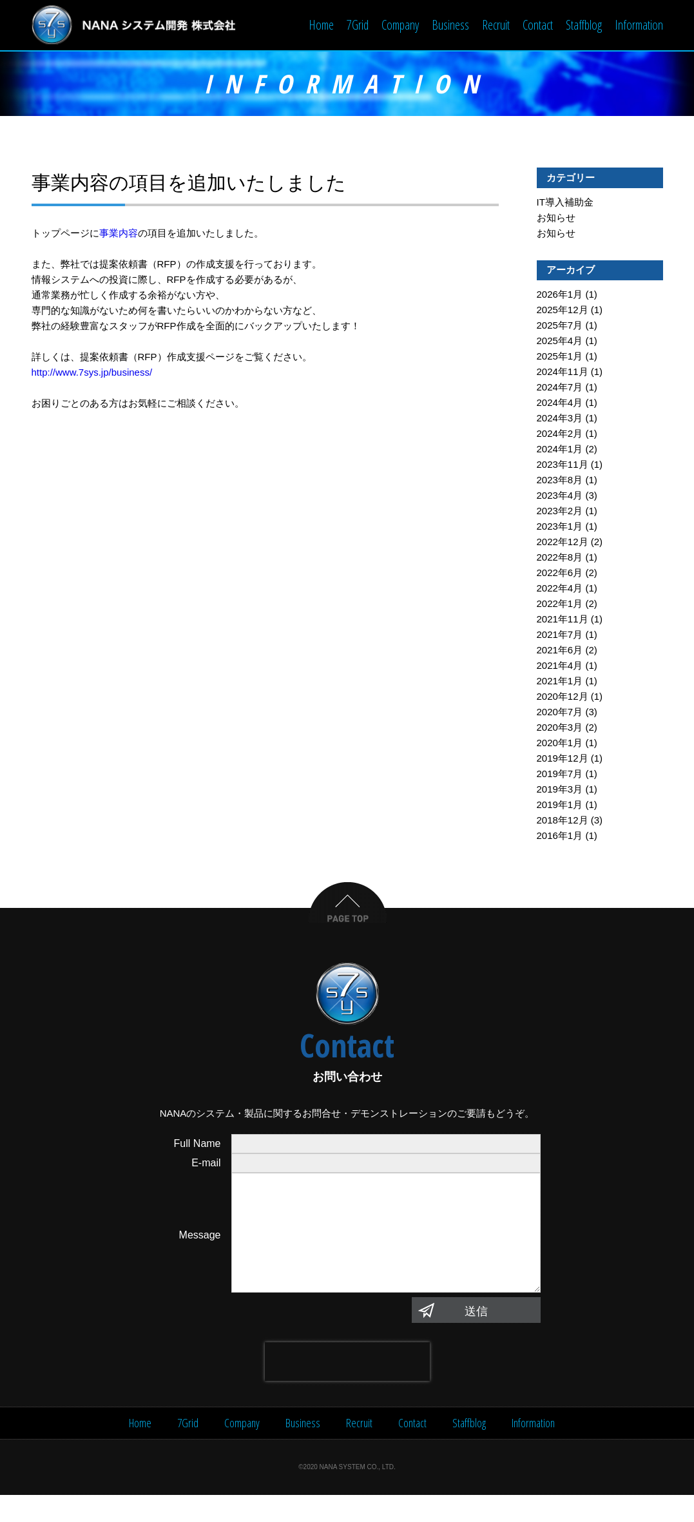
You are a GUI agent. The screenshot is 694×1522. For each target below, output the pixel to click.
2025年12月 (562, 310)
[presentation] (347, 1388)
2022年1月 (560, 604)
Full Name (197, 1144)
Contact (538, 25)
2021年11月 (562, 620)
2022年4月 (560, 589)
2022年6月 (560, 573)
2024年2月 (560, 434)
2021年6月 (560, 651)
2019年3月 (560, 790)
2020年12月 (562, 697)
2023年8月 (560, 481)
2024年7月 (560, 388)
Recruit (496, 25)
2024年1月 (560, 450)
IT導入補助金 (565, 203)
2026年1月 (560, 295)
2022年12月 (562, 542)
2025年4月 (560, 341)
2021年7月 (560, 635)
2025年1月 (560, 357)
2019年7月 (560, 774)
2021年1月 (560, 682)
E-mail (205, 1164)
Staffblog (584, 25)
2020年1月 (560, 743)
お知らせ (556, 218)
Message (200, 1249)
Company (400, 25)
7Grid (358, 25)
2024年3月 (560, 419)
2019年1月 (560, 805)
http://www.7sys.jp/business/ (92, 373)
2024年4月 (560, 403)
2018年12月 (562, 821)
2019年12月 (562, 759)
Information (639, 25)
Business (450, 25)
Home (321, 25)
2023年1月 (560, 527)
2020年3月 (560, 728)
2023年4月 (560, 496)
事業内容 (118, 234)
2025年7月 (560, 326)
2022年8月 (560, 558)
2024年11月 (562, 372)
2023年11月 (562, 465)
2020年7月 (560, 713)
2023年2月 (560, 511)
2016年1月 (560, 836)
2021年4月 (560, 666)
